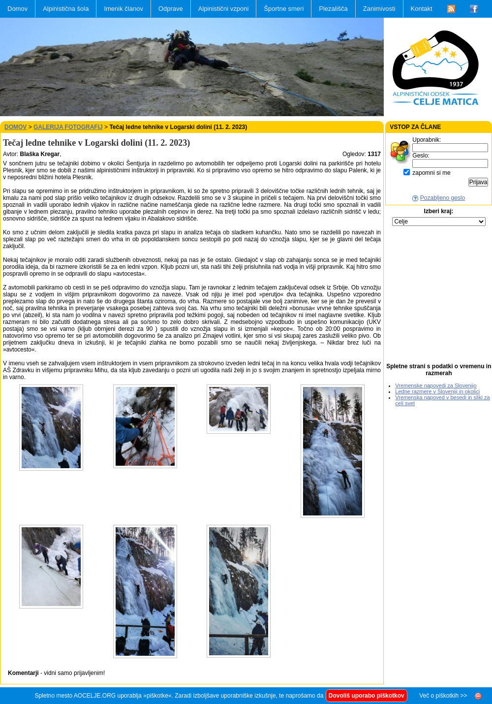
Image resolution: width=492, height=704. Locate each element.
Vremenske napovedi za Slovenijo (435, 385)
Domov (17, 8)
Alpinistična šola (66, 8)
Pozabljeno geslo (442, 197)
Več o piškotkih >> (443, 695)
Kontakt (421, 8)
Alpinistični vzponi (223, 8)
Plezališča (333, 8)
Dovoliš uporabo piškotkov (366, 695)
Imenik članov (123, 8)
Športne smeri (284, 8)
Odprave (170, 8)
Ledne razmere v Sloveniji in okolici (437, 391)
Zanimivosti (379, 8)
